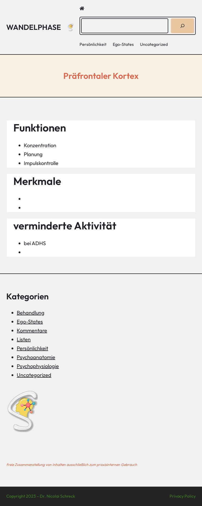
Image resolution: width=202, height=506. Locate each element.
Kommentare (32, 330)
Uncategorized (34, 375)
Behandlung (30, 312)
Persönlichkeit (32, 348)
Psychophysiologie (38, 366)
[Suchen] (182, 25)
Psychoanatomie (36, 357)
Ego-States (30, 321)
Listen (24, 339)
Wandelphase (33, 27)
